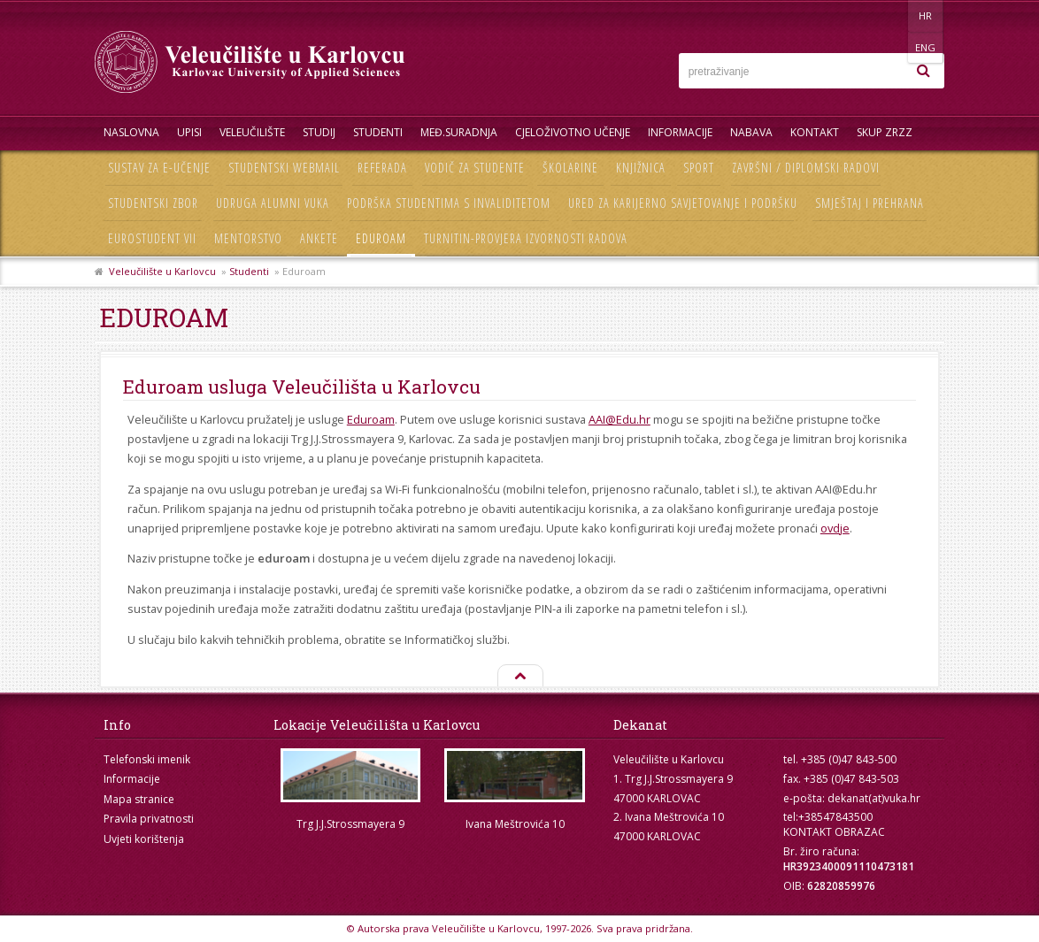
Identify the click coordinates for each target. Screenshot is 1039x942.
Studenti (378, 132)
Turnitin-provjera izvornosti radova (525, 238)
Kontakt (814, 132)
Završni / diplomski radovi (806, 167)
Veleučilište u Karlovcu (162, 271)
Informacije (680, 132)
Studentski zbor (153, 203)
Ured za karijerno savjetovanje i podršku (682, 203)
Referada (382, 167)
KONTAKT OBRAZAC (834, 831)
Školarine (570, 167)
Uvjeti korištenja (144, 838)
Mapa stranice (139, 799)
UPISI (189, 132)
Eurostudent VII (152, 238)
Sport (698, 167)
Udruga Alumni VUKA (272, 203)
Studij (319, 132)
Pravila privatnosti (149, 818)
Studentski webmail (284, 167)
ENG (926, 15)
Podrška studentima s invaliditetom (448, 203)
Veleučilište (252, 132)
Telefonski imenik (147, 759)
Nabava (751, 132)
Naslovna (131, 132)
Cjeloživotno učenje (572, 132)
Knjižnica (641, 167)
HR (890, 15)
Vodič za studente (475, 167)
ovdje (835, 528)
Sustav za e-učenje (159, 167)
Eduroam (381, 238)
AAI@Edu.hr (619, 419)
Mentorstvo (248, 238)
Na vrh (519, 676)
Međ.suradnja (458, 132)
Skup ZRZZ (884, 132)
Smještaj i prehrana (869, 203)
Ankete (319, 238)
